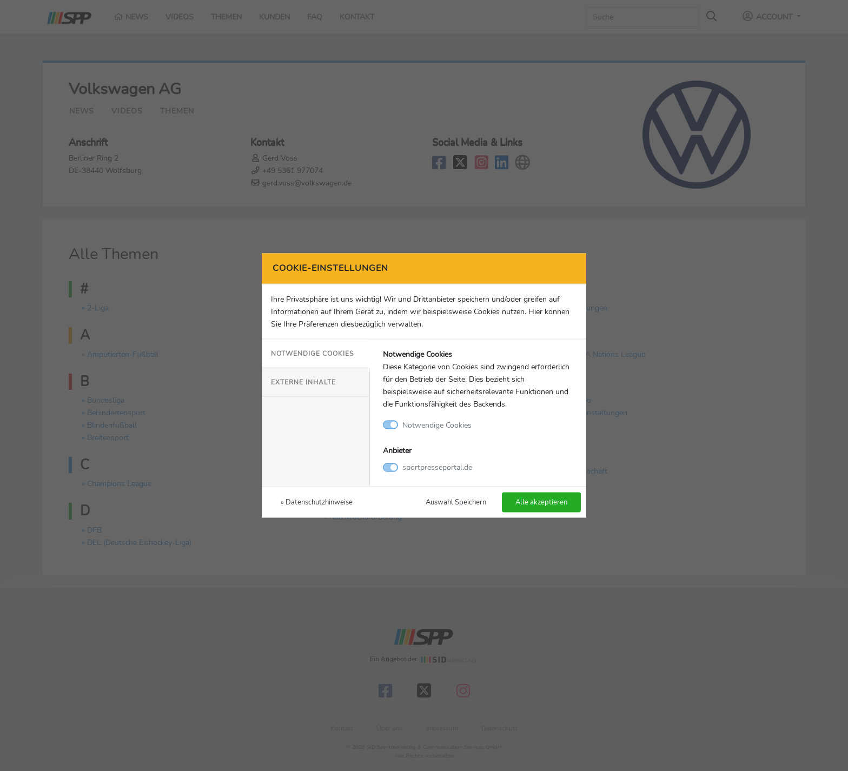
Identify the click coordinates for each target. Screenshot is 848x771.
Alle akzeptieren (541, 502)
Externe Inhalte (303, 381)
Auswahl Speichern (456, 502)
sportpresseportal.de (437, 467)
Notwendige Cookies (312, 353)
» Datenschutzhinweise (317, 502)
